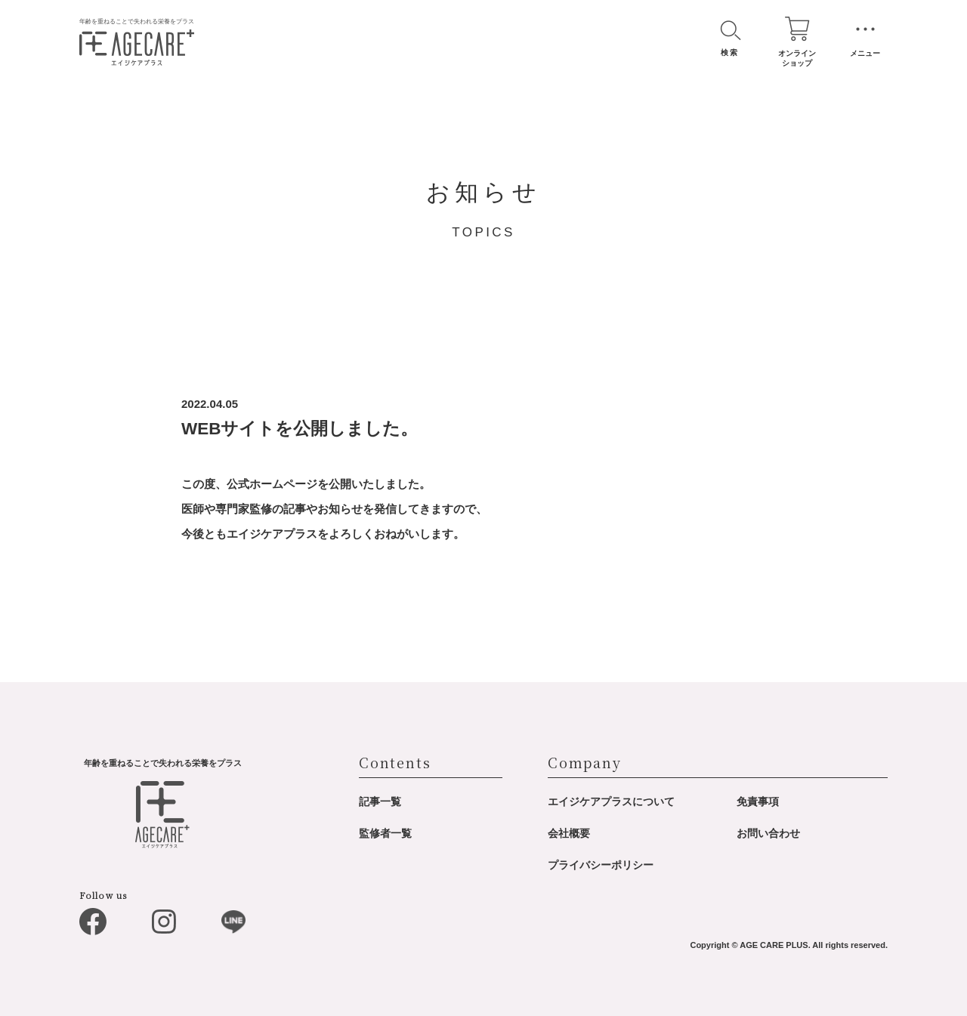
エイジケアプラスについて (611, 801)
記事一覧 (380, 801)
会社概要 (569, 833)
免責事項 (758, 801)
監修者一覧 (385, 833)
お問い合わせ (768, 833)
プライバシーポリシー (600, 865)
